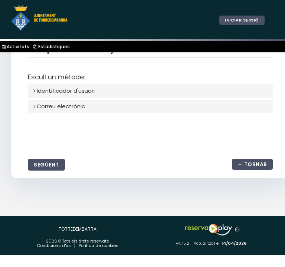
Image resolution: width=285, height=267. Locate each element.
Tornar (255, 164)
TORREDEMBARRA (77, 229)
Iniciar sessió (242, 20)
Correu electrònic (59, 106)
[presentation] (84, 134)
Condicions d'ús (54, 245)
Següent (46, 164)
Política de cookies (98, 245)
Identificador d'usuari (64, 91)
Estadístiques (51, 46)
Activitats (15, 46)
